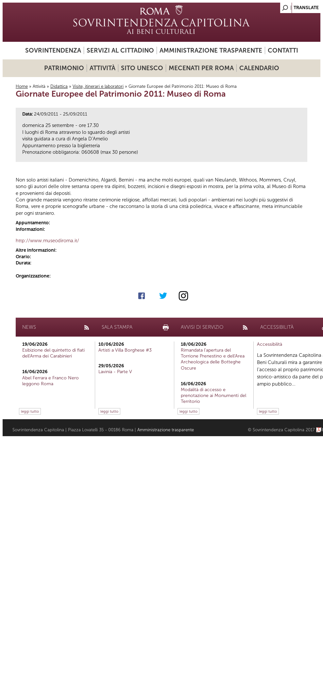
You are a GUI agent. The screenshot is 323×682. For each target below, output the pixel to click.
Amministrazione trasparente (211, 50)
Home (22, 86)
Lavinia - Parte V (115, 371)
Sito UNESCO (142, 68)
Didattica (59, 86)
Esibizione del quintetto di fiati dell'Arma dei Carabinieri (53, 353)
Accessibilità (269, 344)
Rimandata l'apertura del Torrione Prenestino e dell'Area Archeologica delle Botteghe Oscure (213, 359)
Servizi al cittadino (120, 50)
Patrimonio (64, 68)
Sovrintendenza (53, 50)
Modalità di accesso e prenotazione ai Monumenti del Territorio (213, 395)
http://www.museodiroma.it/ (47, 241)
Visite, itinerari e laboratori (98, 86)
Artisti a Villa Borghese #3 (125, 350)
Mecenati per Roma (201, 68)
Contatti (283, 50)
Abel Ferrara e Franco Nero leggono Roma (50, 381)
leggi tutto (30, 411)
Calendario (259, 68)
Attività (102, 68)
